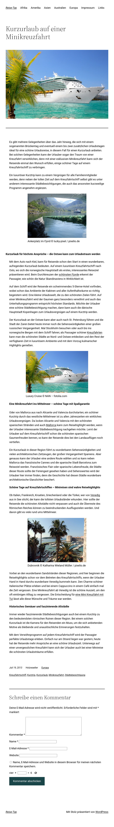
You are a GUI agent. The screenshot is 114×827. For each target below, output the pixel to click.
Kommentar (17, 738)
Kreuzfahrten (94, 332)
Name (13, 744)
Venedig (95, 495)
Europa (45, 667)
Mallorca (51, 425)
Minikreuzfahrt (56, 675)
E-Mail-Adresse (19, 751)
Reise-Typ (11, 7)
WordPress (101, 815)
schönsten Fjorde (69, 274)
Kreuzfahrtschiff (17, 675)
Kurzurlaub (42, 675)
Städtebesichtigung (75, 675)
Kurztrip (31, 675)
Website (14, 758)
